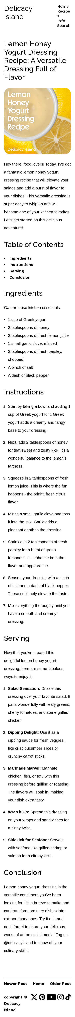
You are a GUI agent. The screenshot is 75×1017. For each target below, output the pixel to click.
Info (61, 20)
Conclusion (19, 277)
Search (64, 25)
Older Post (60, 983)
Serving (16, 271)
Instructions (21, 264)
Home (63, 6)
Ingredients (20, 258)
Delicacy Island (18, 12)
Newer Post (15, 983)
